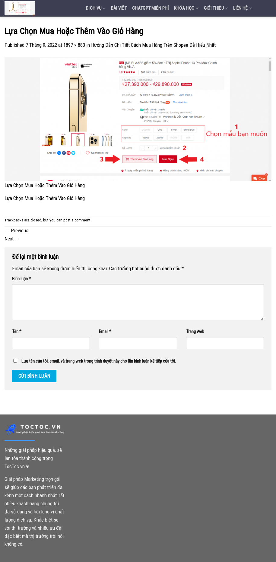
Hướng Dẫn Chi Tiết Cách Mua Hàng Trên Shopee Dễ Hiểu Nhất (153, 45)
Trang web (195, 331)
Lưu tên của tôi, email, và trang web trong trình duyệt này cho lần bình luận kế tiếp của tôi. (98, 361)
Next (12, 239)
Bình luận (21, 278)
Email (105, 331)
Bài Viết (119, 8)
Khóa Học (186, 8)
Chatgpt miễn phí (150, 8)
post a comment (76, 220)
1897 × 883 (74, 45)
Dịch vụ (96, 8)
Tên (16, 331)
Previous (16, 230)
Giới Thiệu (216, 8)
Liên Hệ (242, 8)
